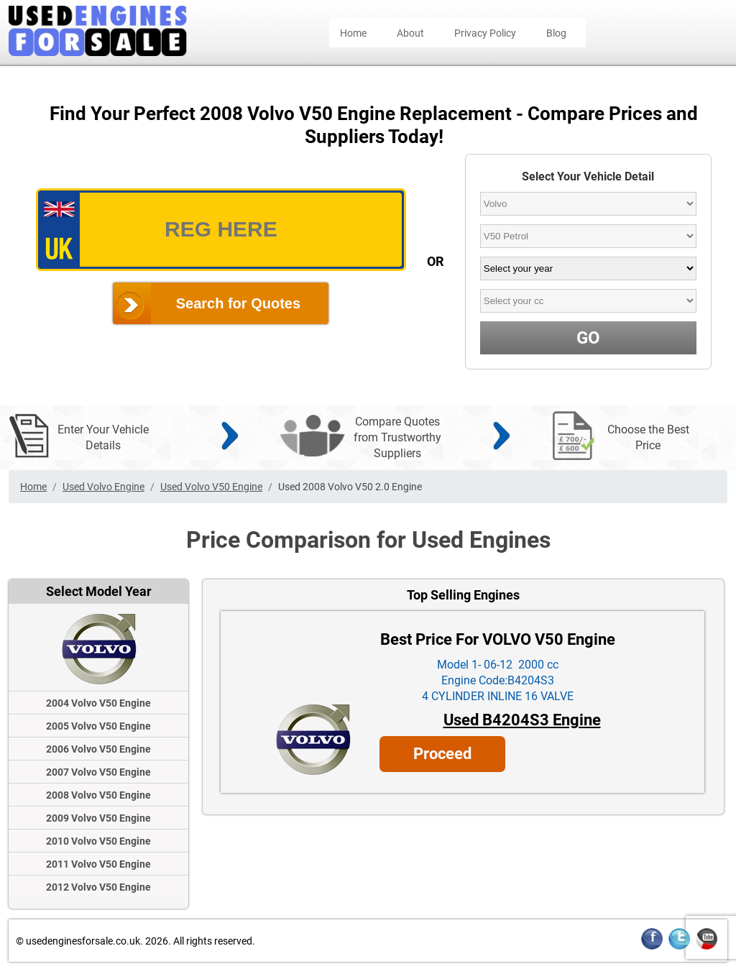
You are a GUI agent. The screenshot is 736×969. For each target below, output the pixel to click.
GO (588, 338)
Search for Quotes (238, 303)
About (410, 33)
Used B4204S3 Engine (522, 720)
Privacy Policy (485, 33)
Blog (556, 33)
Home (353, 33)
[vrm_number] (221, 230)
